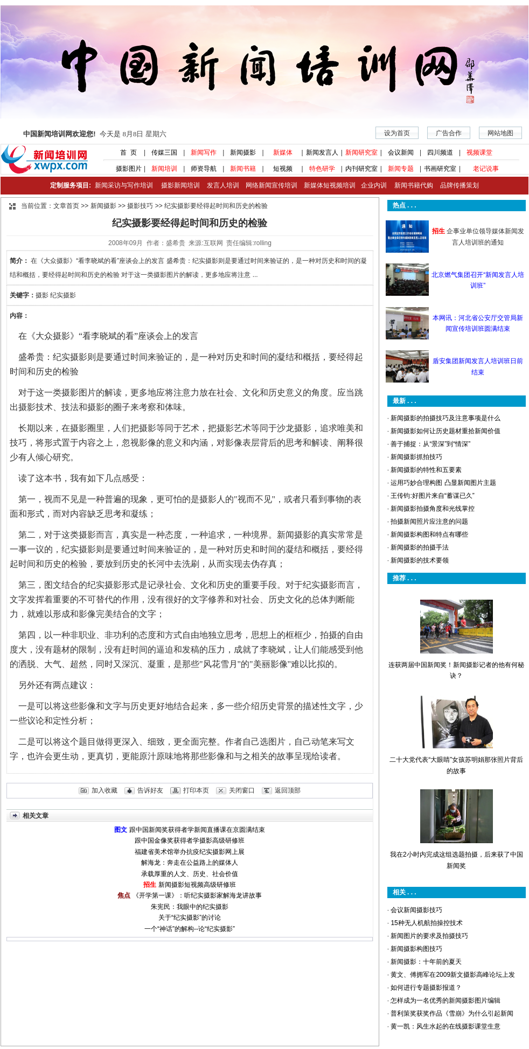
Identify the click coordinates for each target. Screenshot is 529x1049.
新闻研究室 (361, 152)
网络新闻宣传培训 (271, 185)
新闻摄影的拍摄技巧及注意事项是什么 (445, 418)
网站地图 (500, 133)
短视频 (283, 168)
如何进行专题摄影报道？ (426, 987)
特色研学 (322, 168)
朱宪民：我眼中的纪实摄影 (189, 907)
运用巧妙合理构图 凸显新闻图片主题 (443, 483)
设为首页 (397, 133)
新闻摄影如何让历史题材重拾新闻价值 (445, 431)
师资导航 (204, 168)
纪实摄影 (63, 295)
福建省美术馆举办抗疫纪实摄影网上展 (190, 852)
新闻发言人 (322, 152)
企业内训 (371, 185)
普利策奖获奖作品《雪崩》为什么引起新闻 (452, 1013)
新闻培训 (164, 168)
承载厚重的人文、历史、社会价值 (189, 874)
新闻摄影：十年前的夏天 (426, 961)
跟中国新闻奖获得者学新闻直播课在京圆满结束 (197, 829)
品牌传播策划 (457, 185)
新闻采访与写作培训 (122, 185)
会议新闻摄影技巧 (416, 910)
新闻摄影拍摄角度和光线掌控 (433, 508)
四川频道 (440, 152)
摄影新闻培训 (180, 185)
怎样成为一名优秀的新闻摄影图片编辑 (445, 1000)
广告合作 (449, 133)
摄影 (42, 295)
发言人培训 (223, 185)
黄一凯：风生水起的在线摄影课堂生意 (445, 1026)
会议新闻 (401, 152)
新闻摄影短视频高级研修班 (197, 884)
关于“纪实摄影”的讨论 (189, 917)
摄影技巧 (140, 206)
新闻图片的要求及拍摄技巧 (429, 936)
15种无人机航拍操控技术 (426, 923)
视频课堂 (479, 152)
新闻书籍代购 (410, 185)
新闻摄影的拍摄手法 (420, 547)
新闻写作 (204, 152)
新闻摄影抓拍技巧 (416, 457)
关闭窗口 (242, 790)
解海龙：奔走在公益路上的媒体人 (189, 862)
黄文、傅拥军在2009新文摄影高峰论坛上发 (453, 974)
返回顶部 (288, 790)
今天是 (94, 134)
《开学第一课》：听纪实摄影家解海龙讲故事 (197, 895)
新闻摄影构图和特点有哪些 (429, 534)
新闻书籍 (243, 168)
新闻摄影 (243, 152)
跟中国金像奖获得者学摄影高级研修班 (190, 840)
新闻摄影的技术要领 (420, 560)
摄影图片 (124, 168)
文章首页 (66, 206)
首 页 (125, 152)
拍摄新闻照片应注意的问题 (429, 521)
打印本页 (196, 790)
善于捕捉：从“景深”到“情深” (430, 444)
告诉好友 (150, 790)
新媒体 (283, 152)
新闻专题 (401, 168)
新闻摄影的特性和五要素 (426, 470)
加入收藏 (104, 790)
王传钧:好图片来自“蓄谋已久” (432, 495)
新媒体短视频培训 (330, 185)
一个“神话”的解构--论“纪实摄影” (189, 929)
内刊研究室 (361, 168)
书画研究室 (440, 168)
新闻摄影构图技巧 (416, 949)
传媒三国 (164, 152)
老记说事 (486, 168)
